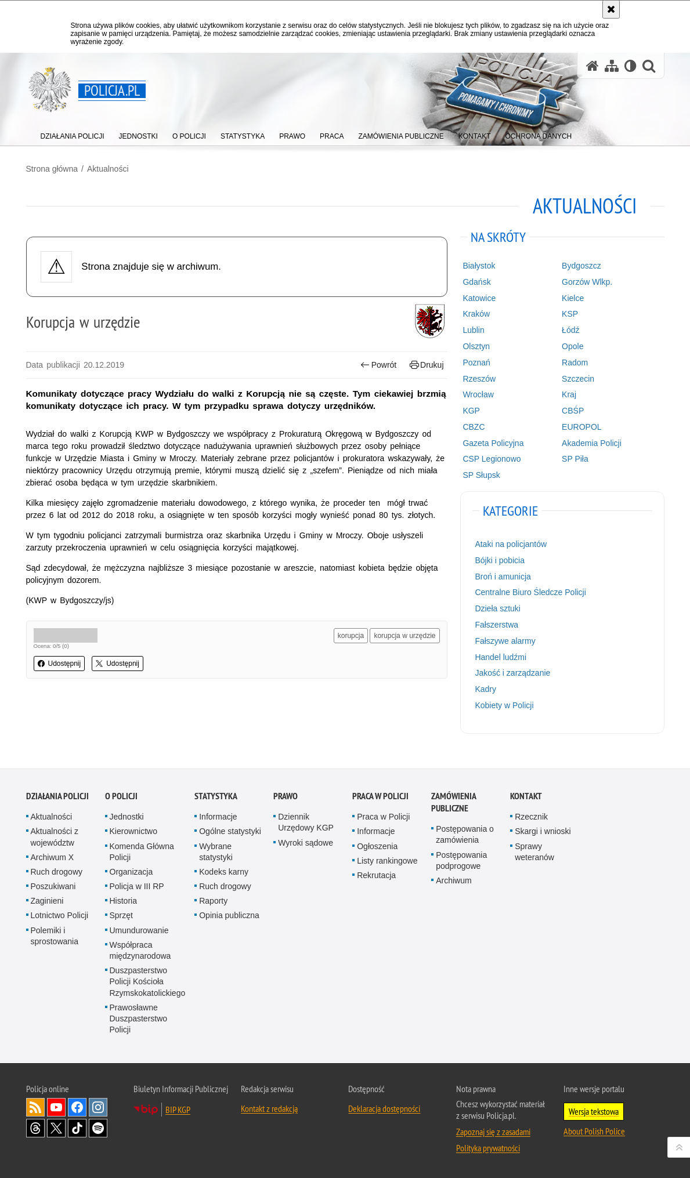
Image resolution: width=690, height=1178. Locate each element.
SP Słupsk (481, 475)
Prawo (285, 796)
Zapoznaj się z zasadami (493, 1131)
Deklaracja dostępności (384, 1108)
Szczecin (578, 378)
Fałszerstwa (496, 624)
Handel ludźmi (500, 657)
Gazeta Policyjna (493, 443)
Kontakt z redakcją (269, 1108)
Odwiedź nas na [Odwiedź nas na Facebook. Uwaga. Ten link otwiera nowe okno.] (77, 1107)
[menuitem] (72, 133)
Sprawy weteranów (534, 852)
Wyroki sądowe (305, 842)
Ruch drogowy (57, 871)
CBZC (474, 427)
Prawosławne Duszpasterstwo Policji (139, 1018)
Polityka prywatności (488, 1148)
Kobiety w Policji (504, 705)
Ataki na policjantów (511, 544)
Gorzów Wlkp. (587, 282)
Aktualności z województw (54, 837)
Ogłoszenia (377, 846)
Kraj (569, 394)
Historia (123, 900)
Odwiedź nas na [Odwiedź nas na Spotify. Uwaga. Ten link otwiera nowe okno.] (98, 1128)
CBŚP (573, 410)
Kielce (573, 298)
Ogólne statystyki (230, 831)
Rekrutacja (376, 875)
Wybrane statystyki (216, 852)
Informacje (218, 816)
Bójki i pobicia (500, 560)
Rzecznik (531, 816)
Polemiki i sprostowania (55, 936)
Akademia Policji (592, 443)
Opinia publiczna (229, 915)
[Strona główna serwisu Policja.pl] (592, 66)
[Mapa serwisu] (612, 66)
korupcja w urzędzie (404, 636)
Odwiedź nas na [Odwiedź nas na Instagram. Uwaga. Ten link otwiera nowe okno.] (98, 1107)
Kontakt (526, 796)
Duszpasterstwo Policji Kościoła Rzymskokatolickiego (148, 981)
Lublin (473, 330)
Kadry (485, 689)
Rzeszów (479, 378)
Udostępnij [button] (59, 663)
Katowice (479, 298)
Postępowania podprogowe (461, 860)
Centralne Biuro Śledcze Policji (530, 592)
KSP (570, 313)
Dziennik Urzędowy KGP (306, 822)
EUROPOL (581, 427)
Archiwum (453, 880)
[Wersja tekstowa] (630, 66)
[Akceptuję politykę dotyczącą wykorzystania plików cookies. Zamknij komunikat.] (611, 9)
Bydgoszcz (581, 265)
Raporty (213, 900)
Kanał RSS (35, 1107)
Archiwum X (52, 857)
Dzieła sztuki (498, 608)
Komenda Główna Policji (142, 852)
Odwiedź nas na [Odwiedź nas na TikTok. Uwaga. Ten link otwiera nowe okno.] (77, 1128)
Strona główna (52, 168)
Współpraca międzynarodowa (140, 950)
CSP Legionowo (492, 458)
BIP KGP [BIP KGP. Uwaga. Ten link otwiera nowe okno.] (177, 1109)
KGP (471, 410)
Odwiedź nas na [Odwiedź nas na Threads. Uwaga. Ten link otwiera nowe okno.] (35, 1128)
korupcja (351, 636)
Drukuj (427, 365)
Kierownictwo (133, 831)
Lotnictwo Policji (60, 915)
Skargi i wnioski (542, 831)
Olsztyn (476, 346)
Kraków (476, 313)
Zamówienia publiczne (453, 802)
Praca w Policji (380, 796)
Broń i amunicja (503, 576)
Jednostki (127, 816)
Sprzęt (121, 915)
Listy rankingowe (387, 860)
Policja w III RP (137, 886)
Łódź (570, 330)
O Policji (121, 796)
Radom (575, 362)
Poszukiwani (53, 886)
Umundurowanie (139, 930)
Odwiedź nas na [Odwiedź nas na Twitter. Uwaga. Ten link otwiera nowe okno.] (56, 1128)
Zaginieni (47, 900)
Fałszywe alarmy (505, 641)
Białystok (479, 265)
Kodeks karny (223, 871)
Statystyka (215, 796)
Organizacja (131, 871)
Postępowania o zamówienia (465, 834)
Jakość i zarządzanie (512, 672)
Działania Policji (57, 796)
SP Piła (575, 458)
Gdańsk (476, 282)
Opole (572, 346)
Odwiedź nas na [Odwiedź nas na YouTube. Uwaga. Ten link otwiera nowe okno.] (56, 1107)
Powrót (378, 365)
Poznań (476, 362)
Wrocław (478, 394)
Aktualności (108, 168)
